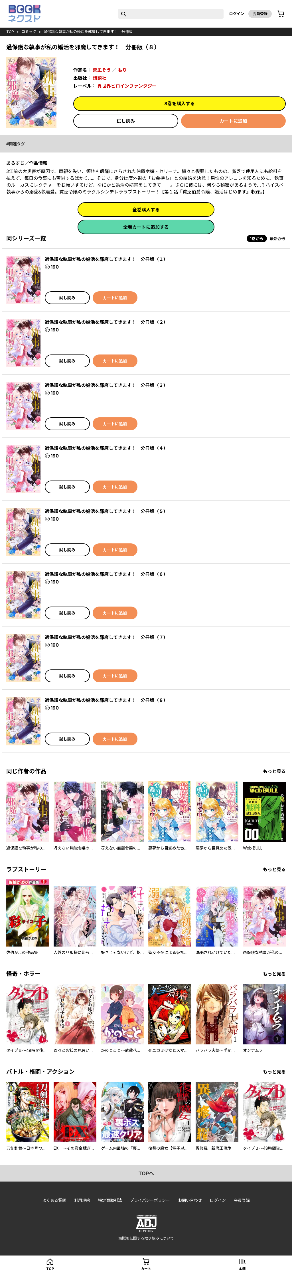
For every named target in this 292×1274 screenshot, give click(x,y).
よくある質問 (54, 1200)
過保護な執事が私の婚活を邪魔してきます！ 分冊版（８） (106, 700)
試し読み (126, 121)
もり (122, 70)
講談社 (99, 78)
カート (146, 1269)
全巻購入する (146, 210)
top (10, 31)
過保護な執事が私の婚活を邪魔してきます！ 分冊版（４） (106, 448)
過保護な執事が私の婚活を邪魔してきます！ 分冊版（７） (106, 637)
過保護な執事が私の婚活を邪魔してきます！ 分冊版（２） (106, 322)
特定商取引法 (110, 1200)
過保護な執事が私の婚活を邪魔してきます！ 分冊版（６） (106, 574)
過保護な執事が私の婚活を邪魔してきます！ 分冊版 (88, 31)
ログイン (236, 13)
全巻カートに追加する (146, 227)
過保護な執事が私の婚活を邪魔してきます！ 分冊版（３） (106, 385)
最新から (278, 238)
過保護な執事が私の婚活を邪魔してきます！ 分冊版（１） (106, 259)
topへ (146, 1173)
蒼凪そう (102, 70)
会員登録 (260, 13)
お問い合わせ (190, 1200)
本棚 (242, 1269)
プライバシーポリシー (150, 1200)
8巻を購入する (179, 103)
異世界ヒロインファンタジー (127, 86)
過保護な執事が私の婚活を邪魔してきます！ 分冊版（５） (106, 511)
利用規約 (82, 1200)
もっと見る (274, 771)
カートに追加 (233, 121)
